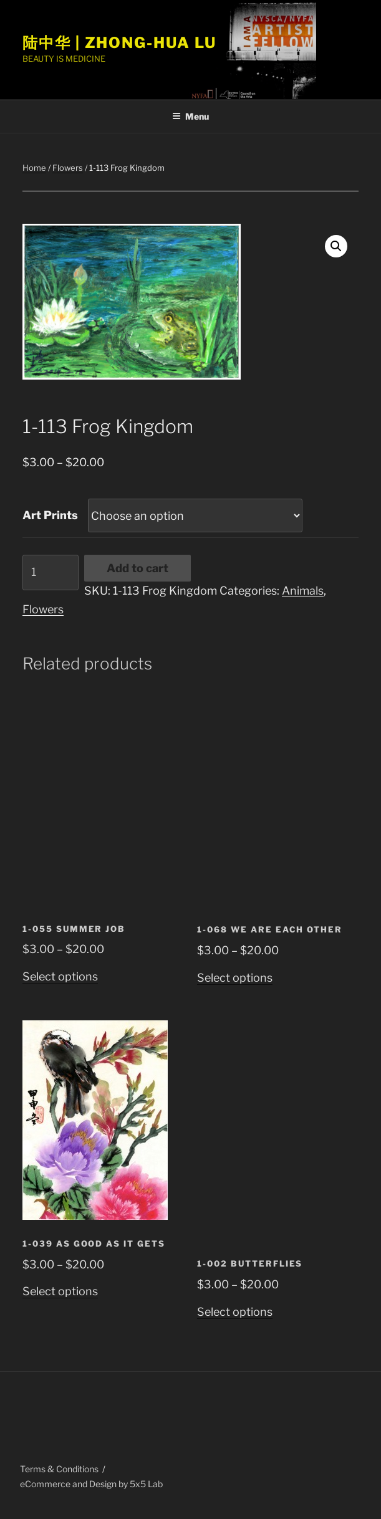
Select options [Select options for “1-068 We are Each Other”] (234, 977)
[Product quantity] (50, 572)
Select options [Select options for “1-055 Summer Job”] (60, 976)
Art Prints (50, 515)
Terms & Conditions (59, 1469)
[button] (336, 246)
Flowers (67, 168)
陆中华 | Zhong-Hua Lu (119, 43)
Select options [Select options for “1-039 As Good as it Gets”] (60, 1291)
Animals (303, 590)
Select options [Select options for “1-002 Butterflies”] (234, 1311)
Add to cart (137, 568)
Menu (190, 116)
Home (34, 168)
